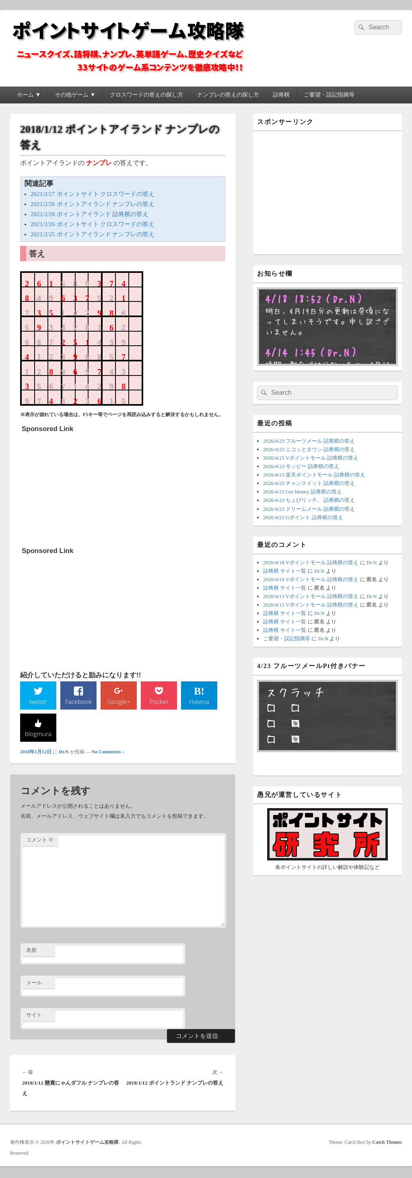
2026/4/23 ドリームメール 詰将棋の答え (309, 509)
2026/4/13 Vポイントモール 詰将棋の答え (310, 596)
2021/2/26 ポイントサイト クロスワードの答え (92, 224)
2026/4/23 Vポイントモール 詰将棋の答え (310, 458)
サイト (34, 1016)
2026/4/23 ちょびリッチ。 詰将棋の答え (309, 500)
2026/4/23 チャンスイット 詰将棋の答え (309, 483)
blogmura (38, 734)
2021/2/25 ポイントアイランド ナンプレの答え (92, 234)
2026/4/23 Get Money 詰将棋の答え (302, 492)
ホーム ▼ (29, 95)
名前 (31, 951)
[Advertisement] (82, 487)
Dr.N (64, 752)
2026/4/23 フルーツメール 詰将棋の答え (309, 441)
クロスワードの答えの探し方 (146, 95)
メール (34, 983)
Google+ (119, 701)
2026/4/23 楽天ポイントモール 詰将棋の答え (314, 475)
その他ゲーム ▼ (75, 95)
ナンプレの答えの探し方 (228, 95)
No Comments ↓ (108, 752)
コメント (40, 841)
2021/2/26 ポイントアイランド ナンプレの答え (92, 204)
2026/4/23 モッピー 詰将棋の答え (301, 466)
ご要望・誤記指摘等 (329, 95)
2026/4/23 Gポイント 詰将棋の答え (303, 517)
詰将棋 (281, 95)
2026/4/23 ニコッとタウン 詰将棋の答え (309, 449)
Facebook (79, 701)
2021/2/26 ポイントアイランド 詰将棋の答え (89, 214)
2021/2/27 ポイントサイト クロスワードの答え (92, 194)
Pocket (159, 701)
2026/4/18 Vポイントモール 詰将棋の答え (310, 562)
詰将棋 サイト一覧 (284, 571)
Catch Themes (387, 1143)
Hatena (199, 701)
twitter (38, 701)
